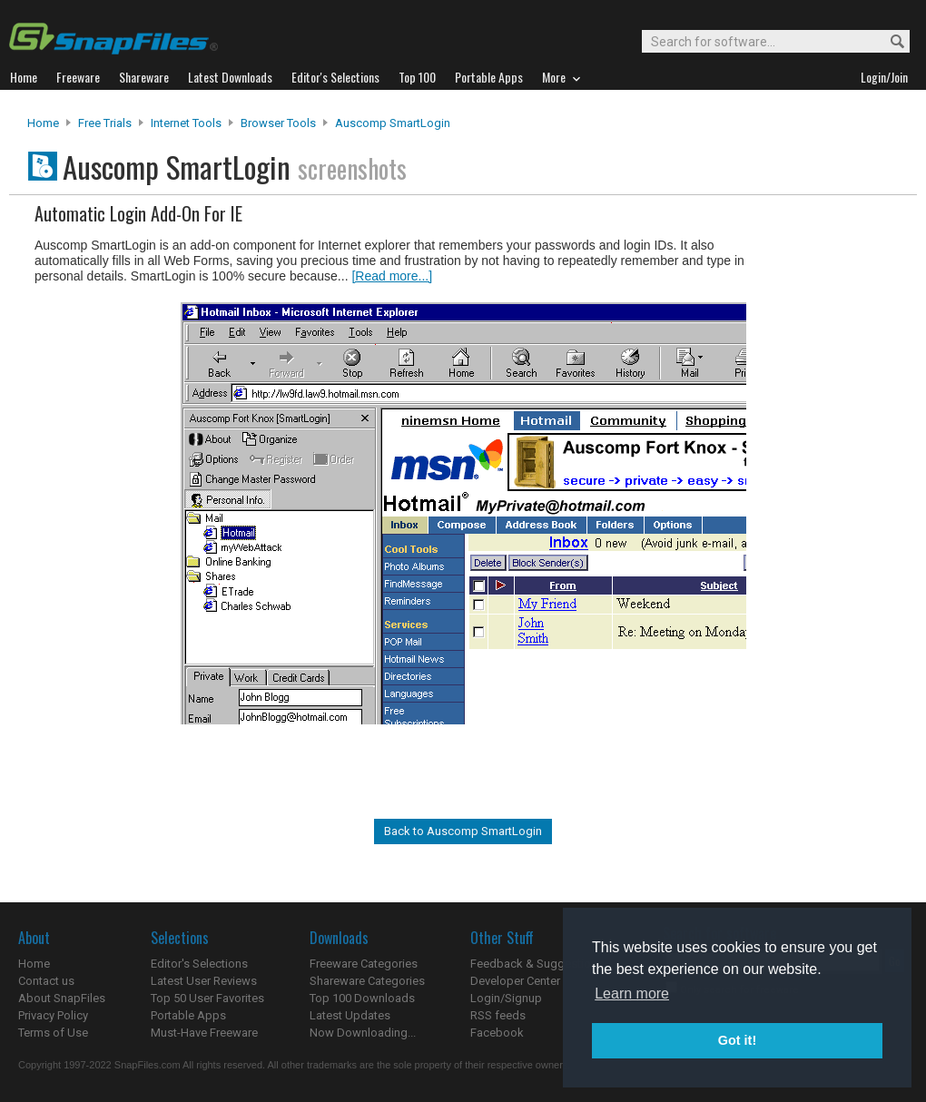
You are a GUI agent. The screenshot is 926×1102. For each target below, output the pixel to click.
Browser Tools (278, 123)
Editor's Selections (199, 963)
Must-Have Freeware (204, 1032)
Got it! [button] (737, 1040)
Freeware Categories (364, 963)
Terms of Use (53, 1032)
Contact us (46, 981)
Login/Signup (506, 998)
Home (43, 123)
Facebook (497, 1032)
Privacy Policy (53, 1015)
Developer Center (515, 981)
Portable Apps (188, 1015)
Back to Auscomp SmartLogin (463, 831)
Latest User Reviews (204, 981)
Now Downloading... (363, 1032)
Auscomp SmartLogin (392, 123)
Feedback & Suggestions (537, 963)
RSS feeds (498, 1015)
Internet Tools (186, 123)
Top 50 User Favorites (207, 998)
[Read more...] (391, 276)
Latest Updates (350, 1015)
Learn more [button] (632, 993)
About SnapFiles (61, 998)
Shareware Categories (367, 981)
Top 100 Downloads (362, 998)
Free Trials (105, 123)
